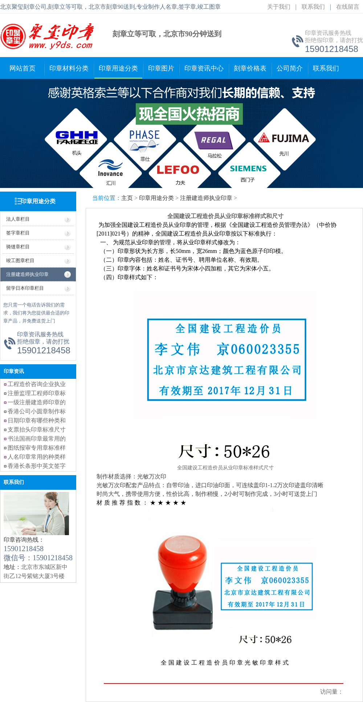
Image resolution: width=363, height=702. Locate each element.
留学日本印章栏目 (25, 288)
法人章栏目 (18, 219)
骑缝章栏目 (18, 246)
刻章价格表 (250, 68)
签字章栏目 (18, 233)
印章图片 (161, 68)
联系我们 (313, 7)
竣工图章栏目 (20, 260)
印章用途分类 (118, 68)
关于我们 (278, 7)
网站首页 (22, 68)
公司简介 (290, 68)
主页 (127, 198)
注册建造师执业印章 (27, 274)
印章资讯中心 (204, 68)
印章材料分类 (69, 68)
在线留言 (347, 7)
